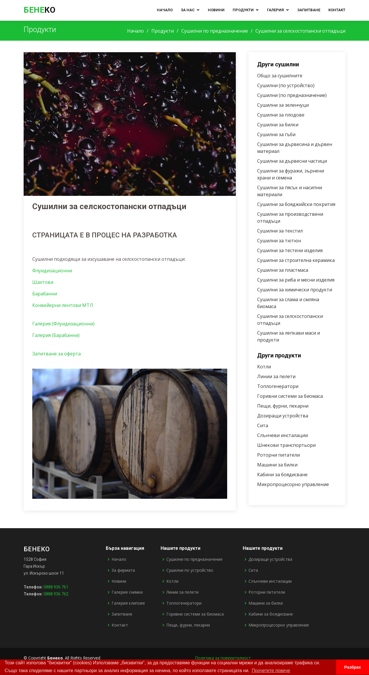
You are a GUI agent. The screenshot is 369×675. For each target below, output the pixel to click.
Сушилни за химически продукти (296, 289)
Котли (265, 366)
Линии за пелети (278, 376)
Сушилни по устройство (189, 570)
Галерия (275, 10)
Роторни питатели (280, 455)
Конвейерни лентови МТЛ (62, 306)
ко (39, 10)
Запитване (308, 10)
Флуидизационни (52, 272)
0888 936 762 (56, 594)
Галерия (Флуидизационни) (63, 325)
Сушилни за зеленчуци (284, 105)
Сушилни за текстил (281, 231)
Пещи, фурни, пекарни (284, 406)
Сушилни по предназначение (214, 31)
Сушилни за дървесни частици (293, 161)
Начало (165, 10)
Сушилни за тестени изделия (291, 250)
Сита (264, 425)
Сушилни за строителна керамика (297, 260)
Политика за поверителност (223, 658)
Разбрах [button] (352, 667)
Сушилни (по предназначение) (293, 95)
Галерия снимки (127, 592)
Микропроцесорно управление (294, 484)
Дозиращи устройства (284, 415)
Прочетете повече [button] (271, 670)
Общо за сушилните (281, 75)
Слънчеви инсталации (284, 435)
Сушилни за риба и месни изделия (297, 280)
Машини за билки (279, 465)
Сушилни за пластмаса (284, 270)
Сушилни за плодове (282, 115)
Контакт (336, 10)
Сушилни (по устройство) (287, 85)
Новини (216, 10)
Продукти (243, 10)
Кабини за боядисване (284, 474)
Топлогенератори (279, 386)
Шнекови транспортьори (288, 445)
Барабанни (44, 295)
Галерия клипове (128, 603)
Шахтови (42, 283)
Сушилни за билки (279, 124)
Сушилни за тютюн (280, 240)
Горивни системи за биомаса (291, 396)
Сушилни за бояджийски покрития (298, 204)
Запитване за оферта (56, 355)
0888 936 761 (56, 587)
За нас (188, 10)
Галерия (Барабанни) (56, 336)
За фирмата (123, 570)
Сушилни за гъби (278, 134)
